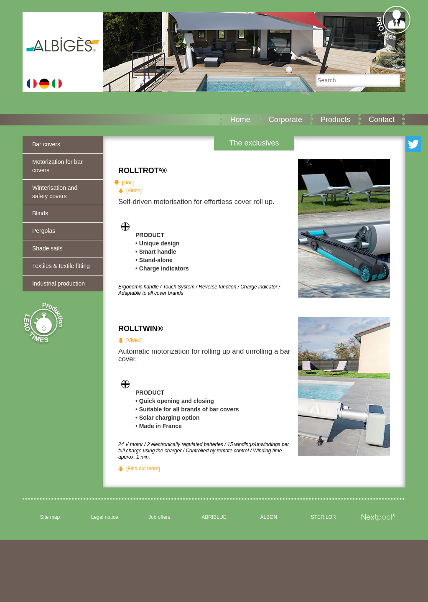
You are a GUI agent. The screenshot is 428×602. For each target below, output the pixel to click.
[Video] (134, 191)
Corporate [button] (285, 119)
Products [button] (335, 119)
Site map (50, 517)
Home (240, 119)
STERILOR (323, 517)
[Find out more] (143, 469)
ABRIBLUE (213, 517)
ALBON (269, 517)
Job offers (159, 517)
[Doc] (128, 183)
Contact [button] (382, 119)
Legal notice (104, 517)
